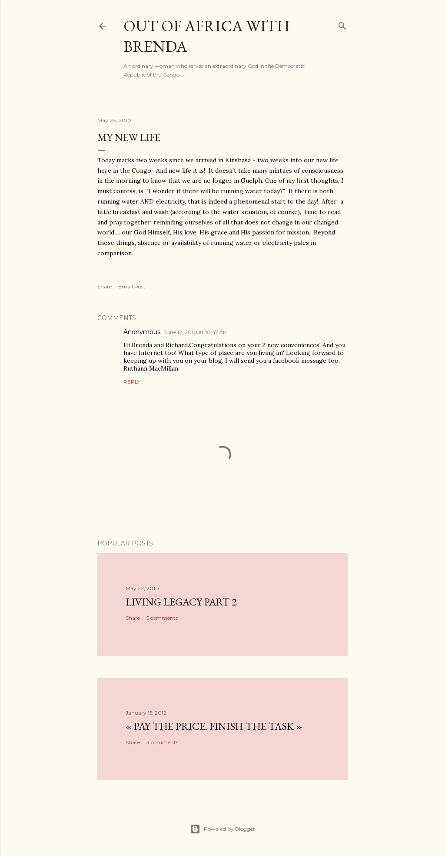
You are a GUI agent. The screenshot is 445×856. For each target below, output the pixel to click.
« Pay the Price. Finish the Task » (214, 726)
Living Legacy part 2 (181, 602)
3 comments (162, 742)
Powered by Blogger (222, 829)
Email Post (132, 286)
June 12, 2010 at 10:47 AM (196, 332)
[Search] (342, 24)
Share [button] (104, 286)
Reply (131, 381)
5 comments (162, 618)
